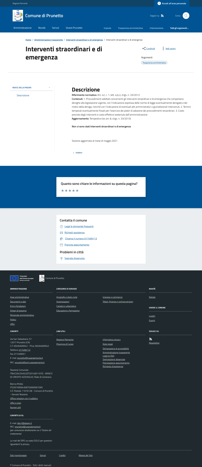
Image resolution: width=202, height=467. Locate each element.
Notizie (152, 297)
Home (28, 39)
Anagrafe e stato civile (66, 297)
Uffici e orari (15, 403)
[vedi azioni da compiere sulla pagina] (168, 48)
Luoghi (152, 316)
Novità (41, 28)
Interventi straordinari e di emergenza (84, 39)
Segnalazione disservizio (114, 359)
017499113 (24, 350)
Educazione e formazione (68, 310)
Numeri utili (15, 407)
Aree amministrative (19, 297)
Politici (13, 319)
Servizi (55, 28)
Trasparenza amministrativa (130, 28)
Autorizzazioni (62, 301)
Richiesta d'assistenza (113, 366)
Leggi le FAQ (108, 356)
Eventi (152, 320)
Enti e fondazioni (18, 306)
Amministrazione (22, 28)
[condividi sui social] (148, 48)
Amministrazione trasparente (48, 39)
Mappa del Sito (86, 455)
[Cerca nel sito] (184, 15)
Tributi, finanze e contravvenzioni (118, 301)
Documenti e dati (18, 301)
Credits (62, 455)
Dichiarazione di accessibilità (116, 348)
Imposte (107, 28)
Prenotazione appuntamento (116, 363)
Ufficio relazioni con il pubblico (24, 398)
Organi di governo (18, 310)
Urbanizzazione (156, 28)
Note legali (108, 344)
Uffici (12, 324)
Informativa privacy (112, 339)
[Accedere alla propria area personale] (171, 3)
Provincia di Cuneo (64, 344)
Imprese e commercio (112, 297)
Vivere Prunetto (74, 28)
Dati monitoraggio (18, 455)
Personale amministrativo (22, 315)
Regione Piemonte (20, 3)
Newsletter (154, 343)
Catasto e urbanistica (66, 306)
